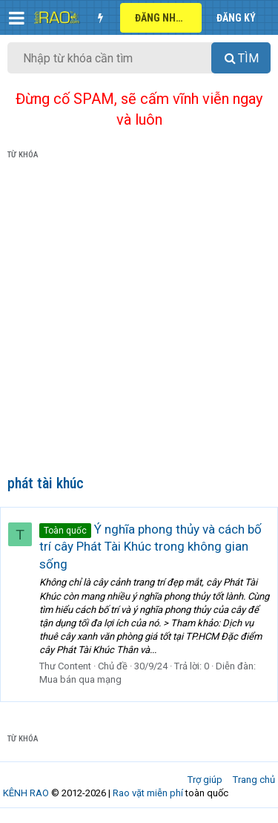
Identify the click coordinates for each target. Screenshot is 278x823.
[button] (16, 17)
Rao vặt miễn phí (148, 793)
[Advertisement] (139, 320)
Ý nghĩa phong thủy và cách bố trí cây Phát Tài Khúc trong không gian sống (150, 547)
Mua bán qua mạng (80, 679)
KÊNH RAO (26, 793)
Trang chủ (254, 779)
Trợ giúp (205, 779)
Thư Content (65, 666)
